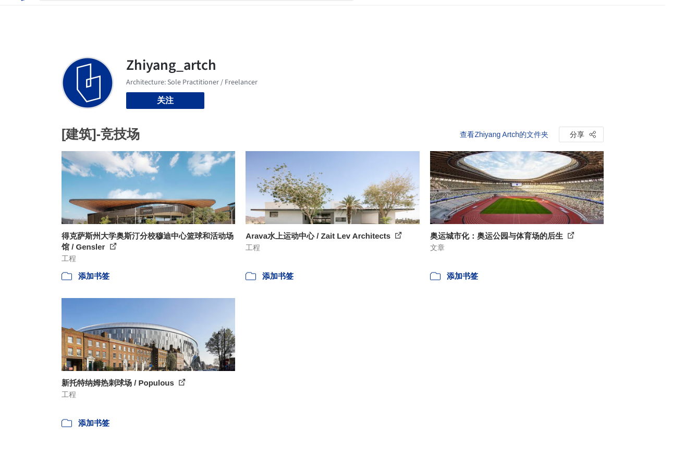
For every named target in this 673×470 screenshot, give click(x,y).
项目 (372, 14)
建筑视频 (498, 14)
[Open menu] (640, 14)
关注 (165, 100)
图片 (397, 14)
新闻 (422, 14)
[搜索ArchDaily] (205, 14)
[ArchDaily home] (23, 14)
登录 (558, 14)
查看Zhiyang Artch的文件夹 (504, 134)
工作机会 (456, 14)
